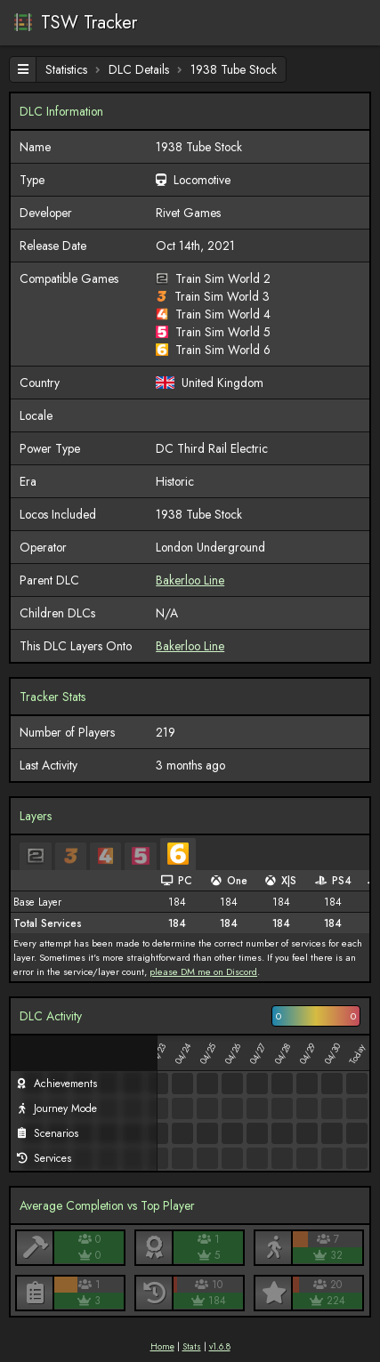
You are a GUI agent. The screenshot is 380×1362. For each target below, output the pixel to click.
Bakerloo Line (190, 580)
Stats (191, 1346)
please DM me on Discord (203, 971)
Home (162, 1346)
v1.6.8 (219, 1346)
